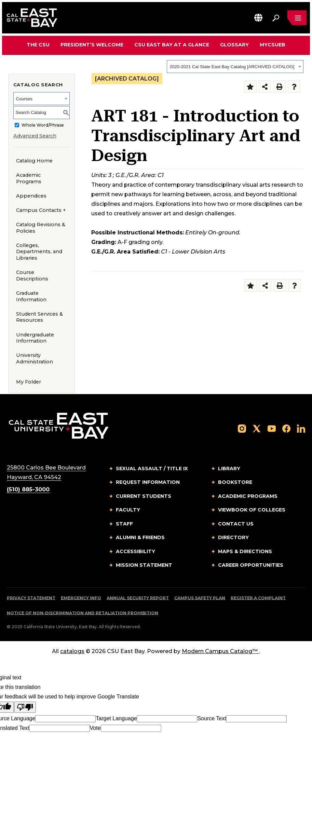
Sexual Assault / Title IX (152, 468)
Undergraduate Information (35, 338)
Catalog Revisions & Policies (40, 227)
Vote (95, 728)
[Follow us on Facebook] (286, 428)
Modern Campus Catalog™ (220, 651)
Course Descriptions (32, 275)
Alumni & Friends (140, 537)
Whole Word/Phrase (43, 125)
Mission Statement (144, 565)
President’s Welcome (91, 45)
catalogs (72, 651)
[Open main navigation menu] (297, 17)
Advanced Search (34, 136)
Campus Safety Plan (199, 598)
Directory (233, 537)
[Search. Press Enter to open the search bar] (276, 18)
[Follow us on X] (257, 428)
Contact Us (236, 524)
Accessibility (135, 551)
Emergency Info (81, 598)
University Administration (34, 358)
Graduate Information (31, 296)
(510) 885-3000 (28, 489)
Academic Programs (28, 178)
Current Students (143, 496)
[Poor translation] (25, 707)
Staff (124, 524)
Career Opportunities (250, 565)
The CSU (38, 45)
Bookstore (235, 482)
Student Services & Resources (39, 317)
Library (229, 468)
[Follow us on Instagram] (242, 428)
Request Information (148, 482)
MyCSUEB (272, 44)
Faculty (128, 510)
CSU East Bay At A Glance (171, 45)
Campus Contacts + (41, 210)
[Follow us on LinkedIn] (301, 428)
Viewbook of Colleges (251, 510)
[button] (258, 18)
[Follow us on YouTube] (272, 428)
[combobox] (235, 66)
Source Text (211, 718)
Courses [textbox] (24, 98)
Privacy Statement (31, 598)
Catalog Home (34, 161)
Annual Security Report (138, 598)
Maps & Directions (245, 551)
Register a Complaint (258, 598)
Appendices (31, 196)
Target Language (116, 718)
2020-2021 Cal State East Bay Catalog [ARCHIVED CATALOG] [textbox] (231, 66)
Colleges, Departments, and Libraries (39, 251)
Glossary (234, 45)
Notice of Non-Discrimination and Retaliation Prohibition (82, 613)
